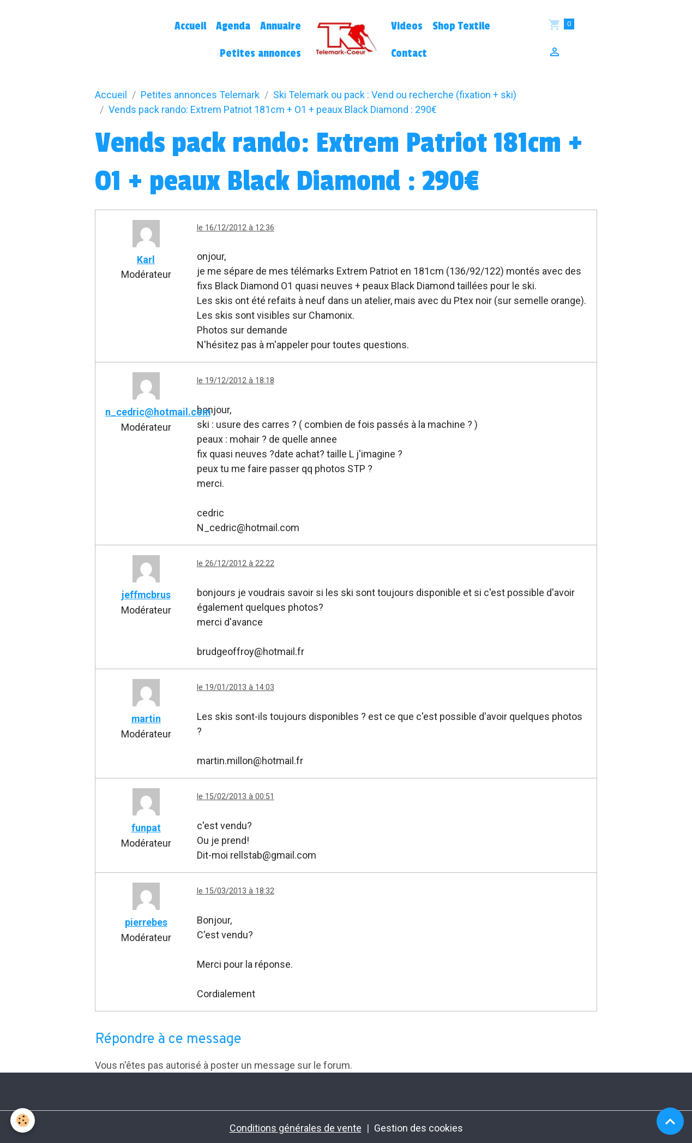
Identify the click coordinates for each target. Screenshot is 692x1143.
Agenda (233, 26)
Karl (146, 259)
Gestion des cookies (418, 1126)
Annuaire (280, 26)
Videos (407, 26)
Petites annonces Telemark (200, 94)
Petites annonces (260, 53)
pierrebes (146, 920)
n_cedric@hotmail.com (158, 412)
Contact (409, 53)
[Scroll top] (670, 1121)
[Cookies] (23, 1120)
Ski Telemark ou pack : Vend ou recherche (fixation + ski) (394, 94)
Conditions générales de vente (296, 1126)
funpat (146, 826)
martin (146, 718)
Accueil (190, 26)
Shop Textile (461, 26)
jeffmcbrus (146, 594)
